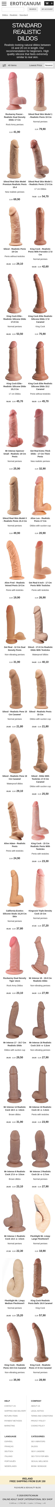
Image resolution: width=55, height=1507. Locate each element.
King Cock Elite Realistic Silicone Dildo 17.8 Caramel (40, 319)
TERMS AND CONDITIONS (42, 1416)
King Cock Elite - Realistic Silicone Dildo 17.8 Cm (14, 319)
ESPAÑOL (9, 1442)
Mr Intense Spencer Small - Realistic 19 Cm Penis (15, 454)
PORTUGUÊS (10, 1461)
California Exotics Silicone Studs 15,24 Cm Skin (15, 914)
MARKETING (9, 1426)
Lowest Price (35, 65)
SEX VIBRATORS (38, 1442)
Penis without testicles (15, 256)
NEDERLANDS (11, 1466)
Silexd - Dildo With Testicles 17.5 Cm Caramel (40, 779)
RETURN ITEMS (11, 1416)
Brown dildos (15, 1114)
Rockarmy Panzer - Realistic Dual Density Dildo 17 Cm (14, 117)
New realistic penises (14, 192)
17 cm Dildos (40, 189)
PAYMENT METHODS (13, 1421)
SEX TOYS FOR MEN (40, 1456)
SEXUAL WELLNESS (39, 1461)
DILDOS (34, 1446)
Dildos (5, 15)
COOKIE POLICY (38, 1426)
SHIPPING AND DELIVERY (15, 1411)
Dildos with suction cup (40, 525)
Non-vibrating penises (15, 654)
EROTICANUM (25, 3)
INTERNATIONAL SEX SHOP (39, 1499)
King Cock (40, 326)
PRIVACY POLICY (38, 1421)
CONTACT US (10, 1406)
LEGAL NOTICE (37, 1411)
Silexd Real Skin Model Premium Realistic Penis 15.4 (15, 184)
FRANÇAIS (9, 1446)
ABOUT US (35, 1406)
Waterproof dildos (40, 654)
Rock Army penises (14, 124)
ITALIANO (8, 1456)
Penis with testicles (14, 590)
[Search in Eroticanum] (13, 9)
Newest (49, 65)
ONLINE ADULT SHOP (12, 1499)
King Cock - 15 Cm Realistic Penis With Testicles (40, 846)
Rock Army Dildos (15, 985)
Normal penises (40, 121)
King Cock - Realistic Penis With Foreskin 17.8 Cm (40, 252)
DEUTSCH (9, 1451)
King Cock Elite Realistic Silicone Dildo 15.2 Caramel (40, 386)
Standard (23, 15)
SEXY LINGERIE (38, 1451)
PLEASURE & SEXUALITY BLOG (27, 1488)
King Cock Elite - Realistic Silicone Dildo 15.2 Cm (14, 386)
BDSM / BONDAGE (39, 1466)
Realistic (14, 15)
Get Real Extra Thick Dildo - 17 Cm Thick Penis (40, 454)
